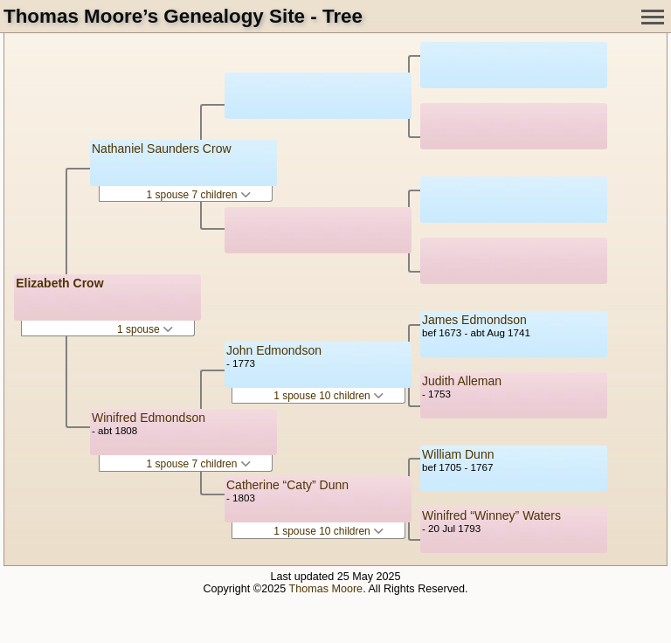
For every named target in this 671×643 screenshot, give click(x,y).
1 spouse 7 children (198, 195)
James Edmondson (474, 320)
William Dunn (458, 454)
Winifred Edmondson (148, 418)
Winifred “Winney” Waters (491, 515)
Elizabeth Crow (59, 283)
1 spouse (145, 329)
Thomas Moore (325, 589)
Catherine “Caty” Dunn (287, 485)
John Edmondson (274, 350)
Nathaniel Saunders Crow (162, 149)
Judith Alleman (462, 381)
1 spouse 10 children (328, 396)
